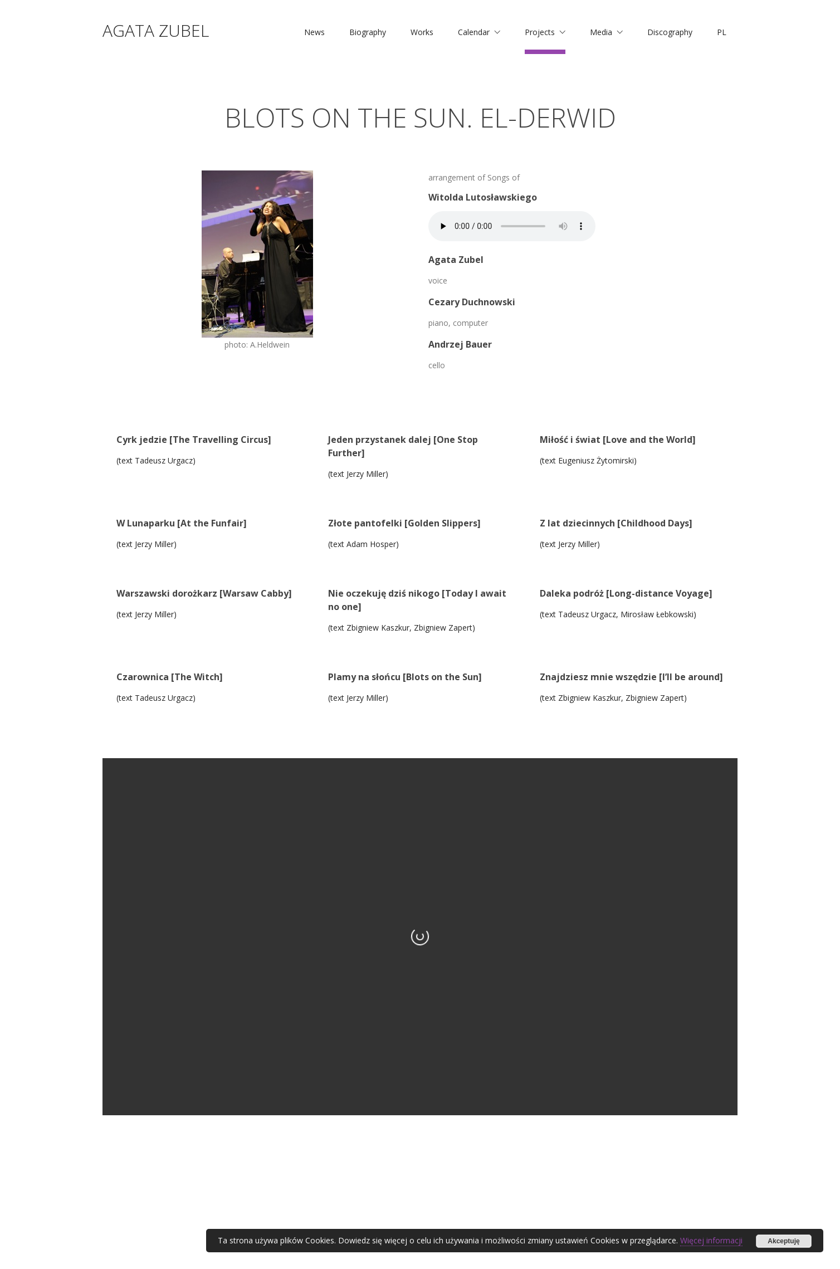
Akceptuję (783, 1241)
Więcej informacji (711, 1240)
